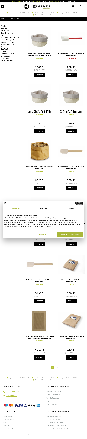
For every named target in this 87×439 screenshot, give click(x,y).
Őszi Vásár (5, 49)
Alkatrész (4, 28)
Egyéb (3, 35)
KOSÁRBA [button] (39, 74)
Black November (7, 33)
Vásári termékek (7, 61)
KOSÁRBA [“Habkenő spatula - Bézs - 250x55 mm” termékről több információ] (71, 74)
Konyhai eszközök (7, 44)
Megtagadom (43, 234)
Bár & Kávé (5, 31)
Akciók (3, 26)
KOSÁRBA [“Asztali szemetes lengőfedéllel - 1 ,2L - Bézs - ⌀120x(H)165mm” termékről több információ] (39, 244)
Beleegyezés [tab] (16, 208)
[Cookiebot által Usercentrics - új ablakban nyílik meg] (75, 203)
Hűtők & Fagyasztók (8, 40)
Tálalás (3, 51)
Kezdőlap (3, 18)
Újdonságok (5, 56)
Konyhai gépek (6, 47)
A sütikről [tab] (71, 208)
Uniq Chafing (6, 58)
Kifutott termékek (7, 42)
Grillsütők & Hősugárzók (10, 37)
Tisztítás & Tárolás (7, 54)
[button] (2, 6)
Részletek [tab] (43, 208)
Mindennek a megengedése (70, 234)
